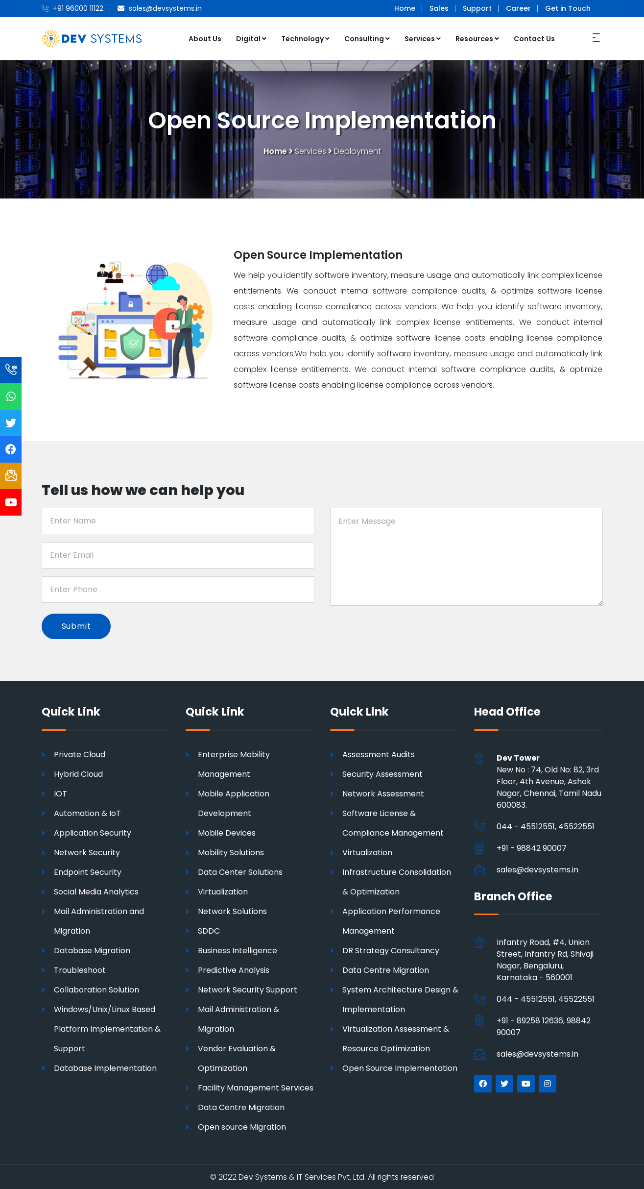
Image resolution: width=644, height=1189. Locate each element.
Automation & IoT (87, 812)
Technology (305, 38)
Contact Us (534, 38)
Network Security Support (247, 988)
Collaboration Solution (96, 988)
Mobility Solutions (231, 851)
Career (518, 8)
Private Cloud (79, 753)
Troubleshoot (80, 969)
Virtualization (223, 890)
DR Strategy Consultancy (390, 949)
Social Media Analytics (96, 890)
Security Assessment (382, 773)
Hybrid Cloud (78, 773)
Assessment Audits (378, 753)
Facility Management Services (255, 1086)
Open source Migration (242, 1126)
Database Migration (92, 949)
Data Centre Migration (241, 1106)
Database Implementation (105, 1067)
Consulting (367, 38)
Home (404, 8)
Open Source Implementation (399, 1067)
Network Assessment (383, 792)
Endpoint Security (87, 871)
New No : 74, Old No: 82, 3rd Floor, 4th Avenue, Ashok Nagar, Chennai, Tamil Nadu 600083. (549, 780)
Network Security (87, 851)
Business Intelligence (237, 949)
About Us (205, 38)
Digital (251, 38)
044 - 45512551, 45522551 (546, 825)
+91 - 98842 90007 (532, 847)
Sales (439, 8)
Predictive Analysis (233, 969)
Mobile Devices (227, 832)
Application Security (92, 832)
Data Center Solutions (240, 871)
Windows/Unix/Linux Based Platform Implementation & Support (107, 1028)
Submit (77, 625)
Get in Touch (568, 8)
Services (423, 38)
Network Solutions (232, 910)
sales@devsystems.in (537, 868)
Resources (477, 38)
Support (477, 8)
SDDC (209, 930)
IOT (60, 792)
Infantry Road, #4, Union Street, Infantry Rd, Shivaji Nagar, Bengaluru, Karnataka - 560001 (545, 959)
